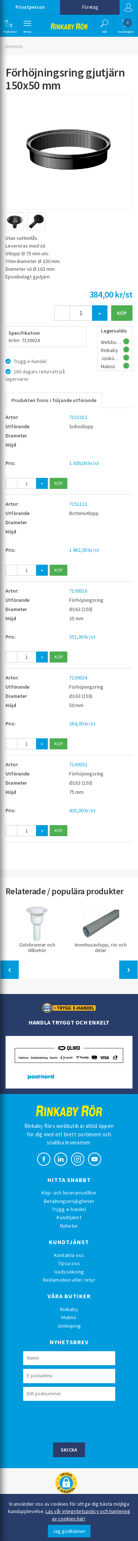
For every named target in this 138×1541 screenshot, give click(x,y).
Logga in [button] (128, 7)
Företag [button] (90, 7)
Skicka (69, 1449)
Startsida (14, 46)
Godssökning (69, 1271)
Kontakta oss (69, 1255)
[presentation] (79, 1420)
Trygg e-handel (69, 1209)
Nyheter (69, 1225)
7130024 (78, 677)
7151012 (78, 417)
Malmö (68, 1317)
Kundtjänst (69, 1217)
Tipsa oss (69, 1263)
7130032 (78, 764)
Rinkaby (69, 1309)
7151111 (78, 504)
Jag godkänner (69, 1531)
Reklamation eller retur (69, 1280)
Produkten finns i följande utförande (53, 400)
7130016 (78, 590)
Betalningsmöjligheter (69, 1201)
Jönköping (69, 1325)
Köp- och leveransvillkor (69, 1192)
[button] (8, 26)
